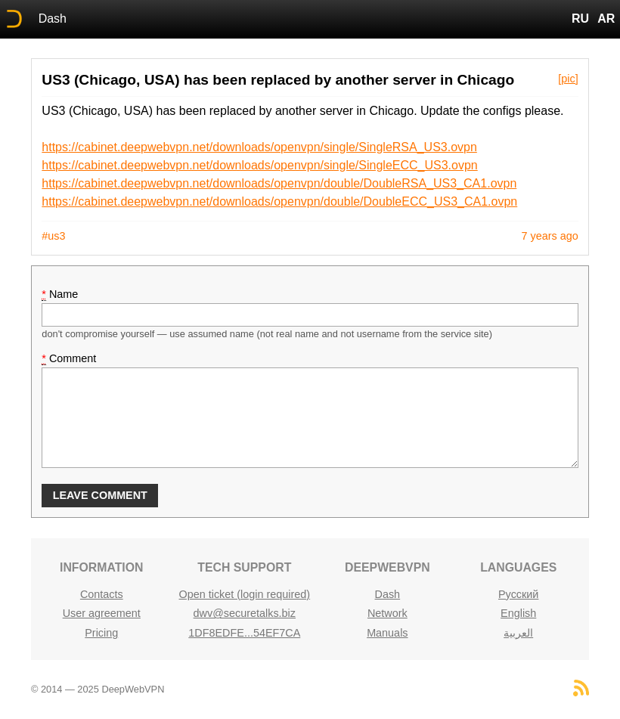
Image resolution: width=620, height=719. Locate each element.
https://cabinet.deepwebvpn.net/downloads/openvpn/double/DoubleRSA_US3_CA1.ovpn (279, 183)
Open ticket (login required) (245, 594)
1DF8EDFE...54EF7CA (244, 633)
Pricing (101, 633)
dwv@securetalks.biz (245, 613)
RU (580, 18)
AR (606, 18)
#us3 (53, 236)
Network (387, 613)
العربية (518, 633)
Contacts (101, 594)
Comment (69, 358)
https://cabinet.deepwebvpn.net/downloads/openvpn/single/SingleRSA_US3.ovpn (259, 147)
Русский (518, 594)
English (518, 613)
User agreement (102, 613)
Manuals (387, 633)
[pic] (568, 79)
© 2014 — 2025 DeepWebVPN (97, 689)
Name (60, 294)
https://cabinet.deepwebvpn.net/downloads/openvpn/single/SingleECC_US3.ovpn (259, 165)
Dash (53, 18)
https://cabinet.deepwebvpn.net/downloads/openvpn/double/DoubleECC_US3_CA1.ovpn (279, 201)
